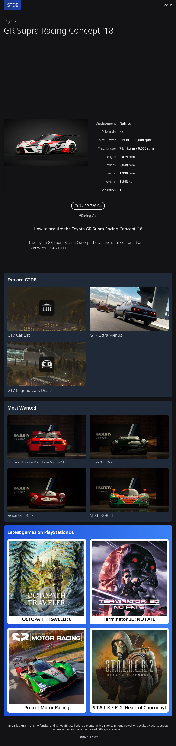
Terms (82, 737)
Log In (167, 5)
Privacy (93, 737)
